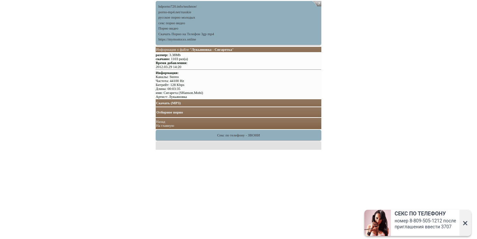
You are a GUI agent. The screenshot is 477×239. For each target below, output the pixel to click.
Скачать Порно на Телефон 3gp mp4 (186, 34)
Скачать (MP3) (168, 103)
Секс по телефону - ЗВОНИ (238, 135)
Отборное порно (169, 112)
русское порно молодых (176, 17)
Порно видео (168, 28)
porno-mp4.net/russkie (174, 12)
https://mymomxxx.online (177, 39)
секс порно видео (171, 23)
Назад (160, 121)
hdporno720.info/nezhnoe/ (177, 6)
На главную (165, 125)
